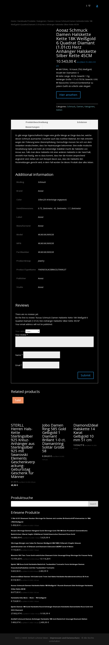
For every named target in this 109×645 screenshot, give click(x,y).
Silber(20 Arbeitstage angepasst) (52, 199)
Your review (21, 334)
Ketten (59, 110)
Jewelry (41, 260)
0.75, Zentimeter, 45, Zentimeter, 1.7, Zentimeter (59, 208)
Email (18, 365)
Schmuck (71, 106)
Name (19, 355)
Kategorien (41, 21)
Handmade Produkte (26, 21)
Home (13, 21)
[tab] (31, 122)
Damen (51, 21)
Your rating (20, 331)
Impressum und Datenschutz (65, 638)
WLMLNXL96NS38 (46, 234)
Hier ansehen (68, 95)
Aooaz (40, 191)
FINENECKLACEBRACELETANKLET (52, 269)
